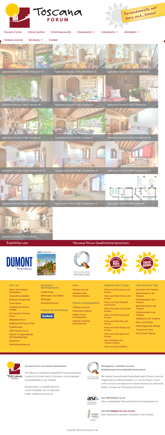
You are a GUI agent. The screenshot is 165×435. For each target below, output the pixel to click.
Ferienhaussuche (61, 32)
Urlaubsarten (86, 32)
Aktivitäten (132, 32)
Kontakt (53, 40)
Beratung (36, 40)
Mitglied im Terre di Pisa (123, 411)
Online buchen (36, 32)
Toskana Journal (13, 40)
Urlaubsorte (109, 32)
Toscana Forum (13, 32)
